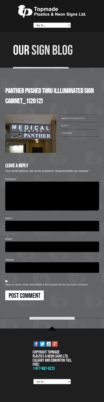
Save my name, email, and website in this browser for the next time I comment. (46, 284)
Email (9, 239)
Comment (11, 179)
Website (9, 259)
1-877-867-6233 (44, 368)
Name (9, 218)
